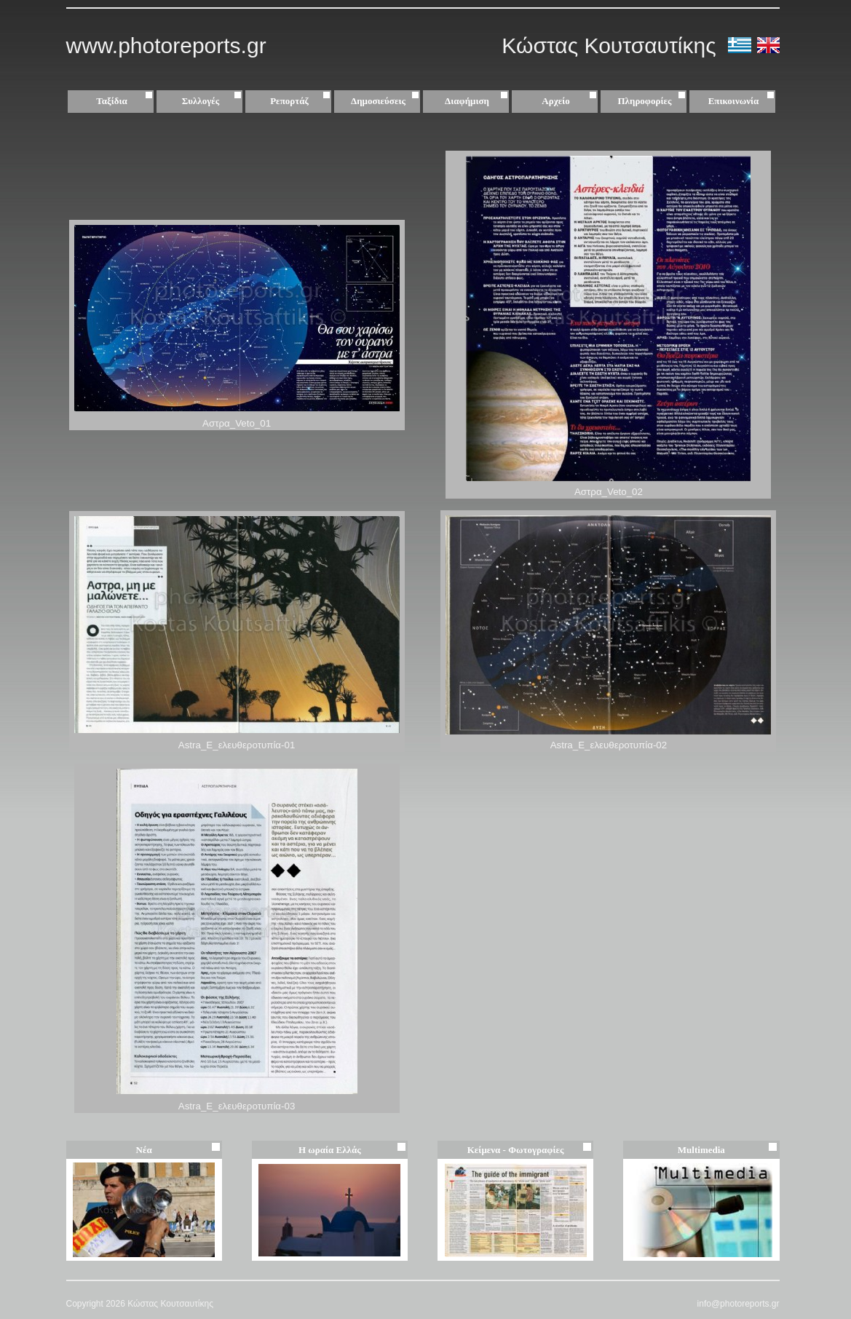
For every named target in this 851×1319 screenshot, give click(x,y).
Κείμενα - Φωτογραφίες (515, 1149)
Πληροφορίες (645, 100)
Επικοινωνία (733, 100)
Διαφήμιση (478, 101)
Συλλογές (213, 101)
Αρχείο (571, 101)
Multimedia (701, 1149)
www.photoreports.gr (166, 45)
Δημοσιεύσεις (386, 101)
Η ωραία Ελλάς (329, 1149)
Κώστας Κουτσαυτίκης (612, 45)
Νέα (144, 1149)
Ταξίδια (126, 101)
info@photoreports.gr (738, 1304)
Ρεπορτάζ (301, 101)
